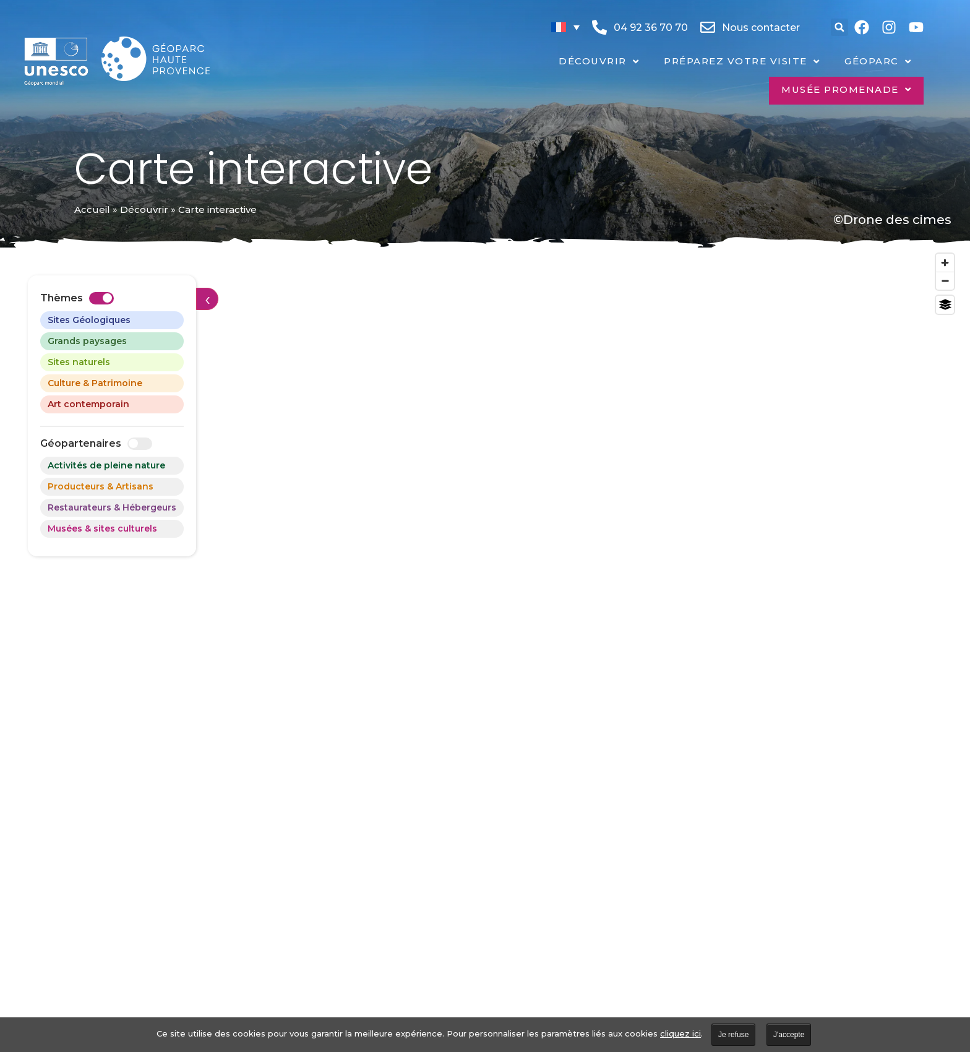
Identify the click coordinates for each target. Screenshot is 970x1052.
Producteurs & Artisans (100, 486)
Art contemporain (88, 404)
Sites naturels (79, 362)
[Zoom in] (945, 263)
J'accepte (788, 1034)
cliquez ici (680, 1033)
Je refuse (733, 1034)
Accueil (92, 209)
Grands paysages (87, 341)
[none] (565, 27)
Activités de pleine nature (106, 465)
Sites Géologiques (89, 320)
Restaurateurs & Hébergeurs (112, 507)
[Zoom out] (945, 281)
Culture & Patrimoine (95, 383)
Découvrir (144, 209)
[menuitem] (565, 27)
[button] (839, 27)
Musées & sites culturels (102, 528)
